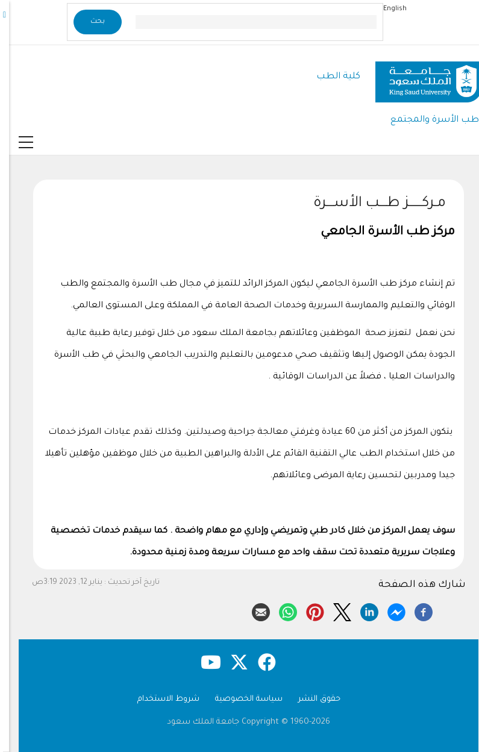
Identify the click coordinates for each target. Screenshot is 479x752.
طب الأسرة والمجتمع (425, 120)
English (386, 9)
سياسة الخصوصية (240, 699)
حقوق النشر (310, 699)
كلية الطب (329, 77)
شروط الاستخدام (159, 699)
